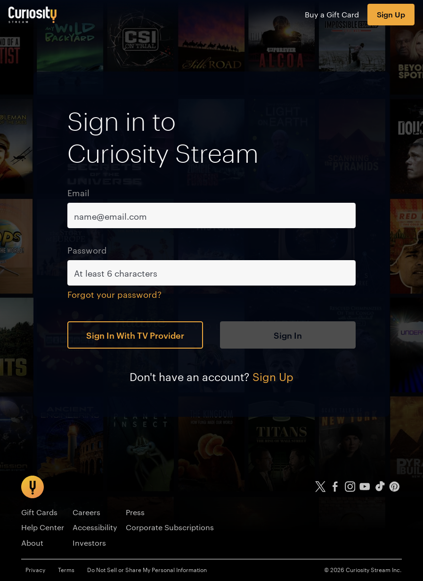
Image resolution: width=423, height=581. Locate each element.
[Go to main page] (32, 14)
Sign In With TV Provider (135, 335)
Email (78, 192)
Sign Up (391, 14)
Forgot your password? (114, 294)
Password (87, 249)
